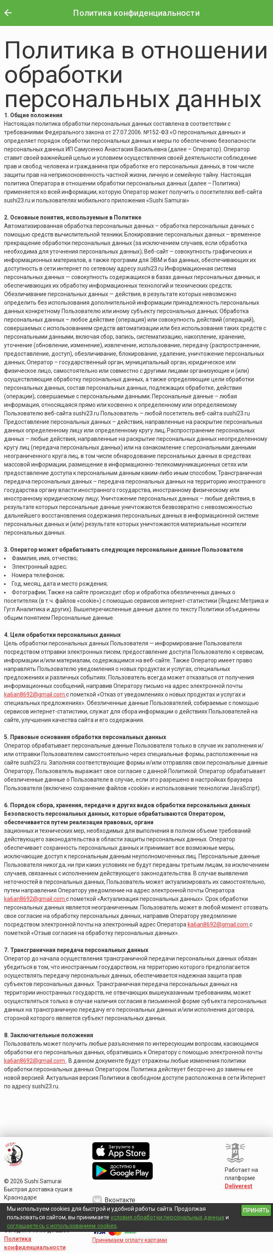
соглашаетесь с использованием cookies (62, 1226)
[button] (7, 13)
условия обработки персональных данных (167, 1217)
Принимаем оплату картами (129, 1240)
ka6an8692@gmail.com (35, 694)
